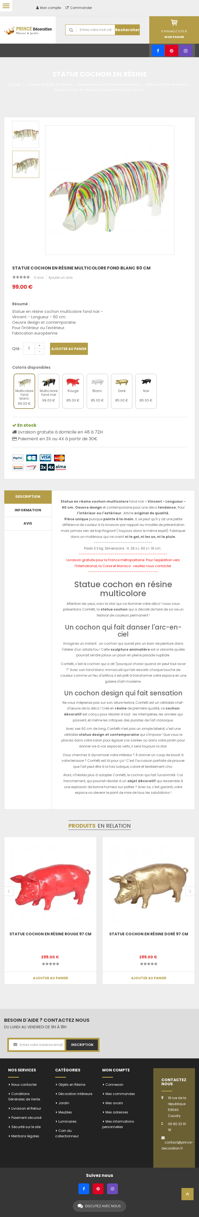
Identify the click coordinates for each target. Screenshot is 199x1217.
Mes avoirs (114, 1103)
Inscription (82, 1044)
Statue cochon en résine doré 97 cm (148, 934)
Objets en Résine (71, 1084)
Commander (78, 7)
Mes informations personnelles (118, 1124)
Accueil (14, 84)
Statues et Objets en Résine (49, 84)
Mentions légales (25, 1136)
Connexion (114, 1084)
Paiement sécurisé (26, 1117)
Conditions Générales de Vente (24, 1096)
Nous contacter (24, 1084)
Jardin (63, 1103)
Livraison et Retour (26, 1108)
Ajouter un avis (60, 277)
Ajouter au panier (69, 348)
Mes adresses (116, 1112)
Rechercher (127, 30)
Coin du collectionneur (67, 1133)
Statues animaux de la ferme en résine (108, 84)
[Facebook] (158, 50)
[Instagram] (185, 50)
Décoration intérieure (75, 1093)
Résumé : (21, 304)
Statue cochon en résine (166, 84)
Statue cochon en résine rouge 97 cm (50, 934)
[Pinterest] (171, 50)
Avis (28, 523)
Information (28, 510)
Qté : (16, 348)
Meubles (65, 1112)
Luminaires (67, 1121)
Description (27, 496)
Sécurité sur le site (26, 1127)
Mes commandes (120, 1093)
